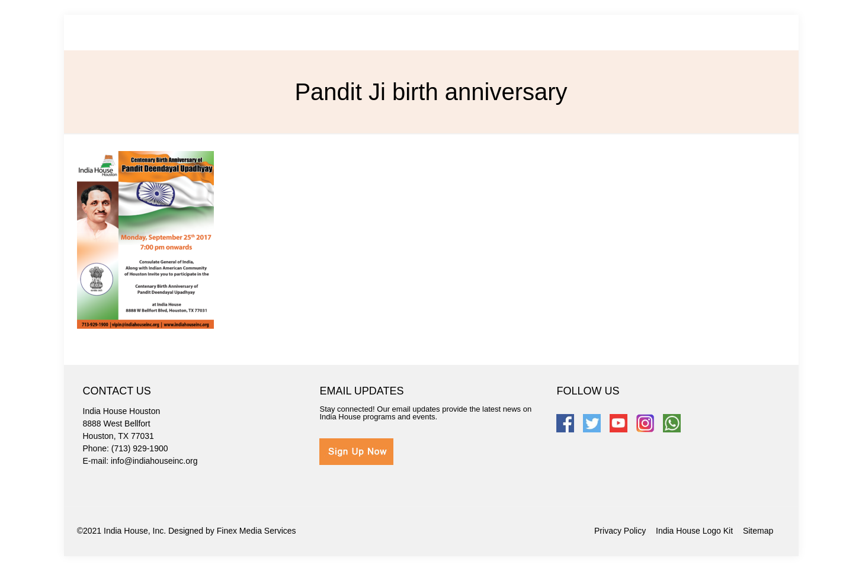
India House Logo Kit (694, 530)
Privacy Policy (620, 530)
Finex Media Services (256, 530)
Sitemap (758, 530)
